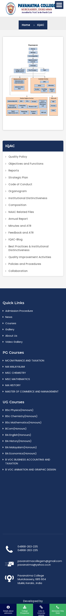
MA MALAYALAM (15, 366)
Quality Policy (17, 157)
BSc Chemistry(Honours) (21, 416)
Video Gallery (14, 342)
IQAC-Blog (15, 239)
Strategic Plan (18, 177)
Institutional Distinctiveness (27, 198)
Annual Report (18, 219)
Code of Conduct (20, 184)
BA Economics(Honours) (21, 453)
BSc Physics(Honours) (19, 410)
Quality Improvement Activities (29, 257)
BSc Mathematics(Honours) (23, 422)
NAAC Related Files (21, 212)
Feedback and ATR (21, 232)
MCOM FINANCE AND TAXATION (24, 360)
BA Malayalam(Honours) (21, 447)
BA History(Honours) (18, 441)
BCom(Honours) (16, 428)
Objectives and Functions (25, 164)
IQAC (40, 25)
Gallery (9, 329)
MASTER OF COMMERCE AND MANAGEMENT (32, 391)
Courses (10, 323)
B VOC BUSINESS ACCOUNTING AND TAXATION (27, 461)
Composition (17, 205)
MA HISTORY (13, 385)
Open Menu (59, 5)
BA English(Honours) (18, 435)
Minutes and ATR (19, 226)
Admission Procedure (19, 311)
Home (26, 25)
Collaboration (18, 271)
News (8, 317)
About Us (11, 335)
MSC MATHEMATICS (17, 379)
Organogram (17, 191)
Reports (13, 170)
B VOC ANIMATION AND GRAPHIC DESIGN (30, 469)
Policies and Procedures (24, 264)
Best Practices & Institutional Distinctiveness (28, 248)
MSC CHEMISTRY (15, 373)
